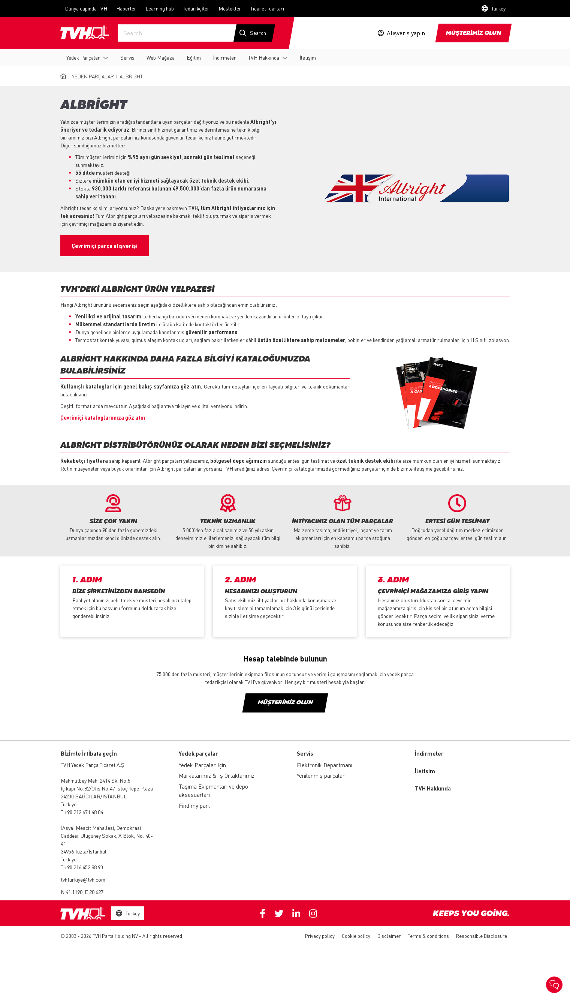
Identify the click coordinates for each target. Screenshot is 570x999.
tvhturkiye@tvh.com (83, 879)
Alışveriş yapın (406, 33)
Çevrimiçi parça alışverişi (105, 245)
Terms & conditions (428, 936)
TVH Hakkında (263, 57)
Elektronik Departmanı (324, 765)
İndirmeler (224, 57)
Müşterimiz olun (285, 702)
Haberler (126, 8)
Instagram (313, 914)
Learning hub (159, 8)
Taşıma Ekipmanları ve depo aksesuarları (213, 791)
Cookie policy (356, 936)
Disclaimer (389, 936)
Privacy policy (320, 936)
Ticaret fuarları (267, 8)
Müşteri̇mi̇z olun (473, 33)
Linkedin (296, 914)
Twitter (279, 914)
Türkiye (68, 804)
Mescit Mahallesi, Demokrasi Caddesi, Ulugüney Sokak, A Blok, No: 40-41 (107, 835)
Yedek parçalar (198, 753)
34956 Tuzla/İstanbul (83, 851)
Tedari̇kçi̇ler (196, 8)
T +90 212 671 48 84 (82, 811)
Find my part (194, 805)
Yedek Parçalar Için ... (205, 765)
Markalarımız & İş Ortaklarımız (216, 775)
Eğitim (194, 57)
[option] (113, 518)
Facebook (262, 914)
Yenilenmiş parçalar (321, 775)
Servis (127, 57)
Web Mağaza (161, 57)
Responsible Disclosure (481, 936)
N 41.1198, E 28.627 (82, 891)
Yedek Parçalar (83, 57)
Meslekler (229, 8)
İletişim (307, 57)
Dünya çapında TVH (86, 8)
